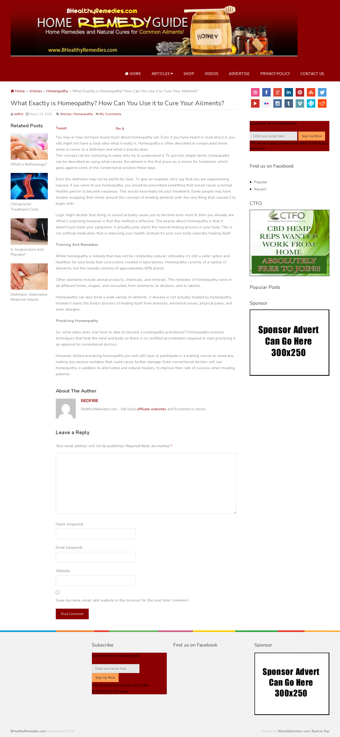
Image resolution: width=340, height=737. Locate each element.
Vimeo (300, 103)
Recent (260, 189)
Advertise (239, 73)
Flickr (266, 103)
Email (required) (69, 547)
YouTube (255, 103)
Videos (211, 73)
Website (63, 570)
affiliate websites (151, 409)
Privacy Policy (275, 73)
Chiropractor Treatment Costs (25, 207)
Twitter (322, 92)
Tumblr (288, 103)
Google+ (277, 92)
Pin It (120, 128)
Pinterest (300, 92)
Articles (162, 73)
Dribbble (255, 92)
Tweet (61, 128)
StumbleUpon (311, 92)
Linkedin (288, 92)
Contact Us (312, 73)
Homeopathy (57, 91)
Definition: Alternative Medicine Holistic (29, 297)
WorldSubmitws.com (294, 731)
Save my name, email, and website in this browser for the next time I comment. (122, 600)
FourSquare (311, 103)
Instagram (277, 103)
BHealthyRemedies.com (28, 731)
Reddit (322, 103)
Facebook (266, 92)
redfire (18, 114)
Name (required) (69, 524)
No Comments (110, 114)
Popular (260, 182)
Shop (189, 73)
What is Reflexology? (29, 164)
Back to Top (320, 731)
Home (133, 73)
